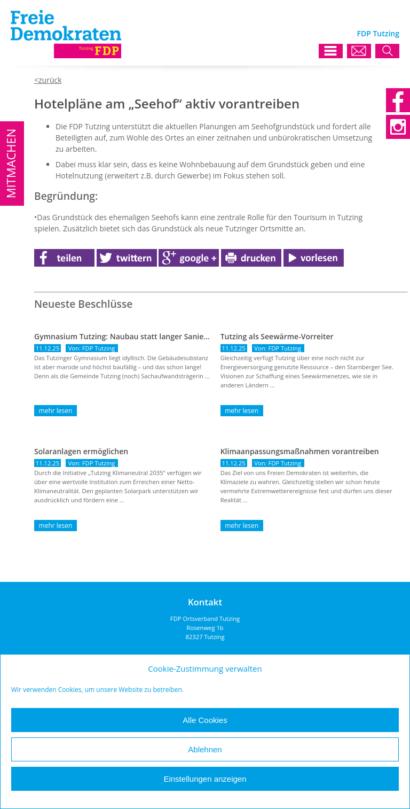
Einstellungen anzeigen (204, 778)
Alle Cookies (205, 720)
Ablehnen (205, 749)
